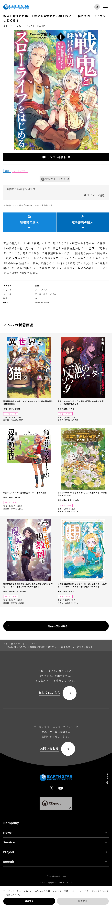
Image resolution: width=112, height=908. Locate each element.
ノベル (34, 643)
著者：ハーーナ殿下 (13, 25)
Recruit (55, 862)
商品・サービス (19, 643)
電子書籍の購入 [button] (82, 221)
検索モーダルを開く (98, 7)
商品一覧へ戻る (37, 626)
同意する (29, 901)
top (5, 643)
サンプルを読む (54, 157)
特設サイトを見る (53, 179)
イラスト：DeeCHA (35, 25)
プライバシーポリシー (95, 891)
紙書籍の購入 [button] (29, 221)
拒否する (82, 901)
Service (55, 842)
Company (55, 823)
